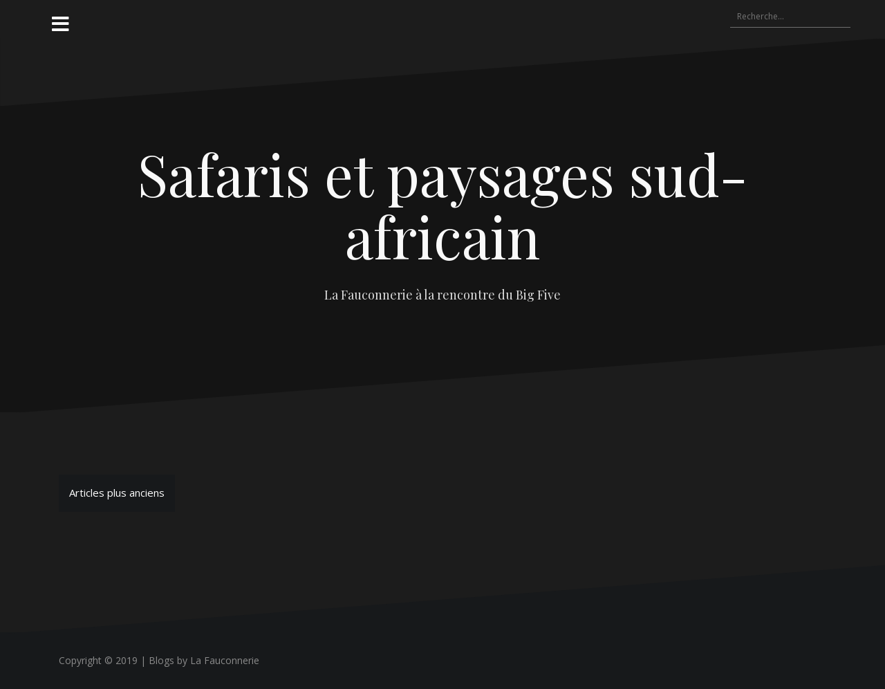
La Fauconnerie (224, 660)
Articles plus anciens (117, 492)
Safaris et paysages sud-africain (443, 205)
